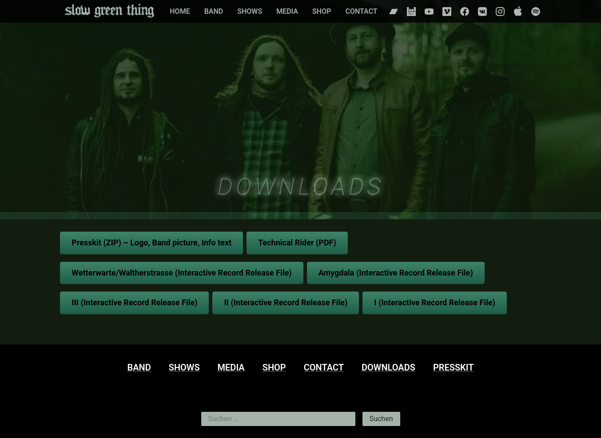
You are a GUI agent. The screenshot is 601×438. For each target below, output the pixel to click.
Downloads (388, 367)
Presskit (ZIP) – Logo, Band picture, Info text (151, 242)
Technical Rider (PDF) (297, 242)
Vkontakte (482, 11)
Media (287, 11)
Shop (321, 11)
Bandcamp (393, 11)
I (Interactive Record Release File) (434, 302)
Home (180, 11)
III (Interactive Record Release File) (134, 302)
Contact (361, 11)
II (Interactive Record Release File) (285, 302)
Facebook (464, 11)
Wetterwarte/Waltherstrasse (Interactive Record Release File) (181, 272)
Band (213, 11)
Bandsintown (411, 11)
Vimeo (447, 11)
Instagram (500, 11)
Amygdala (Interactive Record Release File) (395, 272)
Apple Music (518, 11)
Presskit (453, 367)
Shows (249, 11)
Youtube (429, 11)
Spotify (535, 11)
